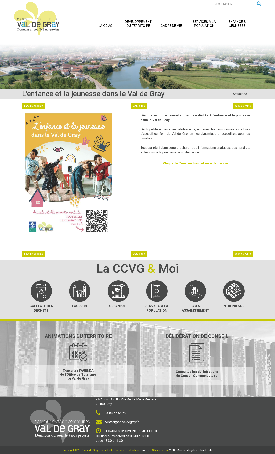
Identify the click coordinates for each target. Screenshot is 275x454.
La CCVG (106, 26)
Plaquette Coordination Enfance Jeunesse (195, 163)
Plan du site (205, 450)
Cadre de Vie (173, 26)
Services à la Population (207, 23)
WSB (172, 450)
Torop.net (145, 450)
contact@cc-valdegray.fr (117, 422)
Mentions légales (187, 450)
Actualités (240, 94)
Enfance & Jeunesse (241, 23)
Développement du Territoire (140, 23)
